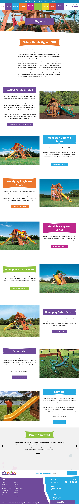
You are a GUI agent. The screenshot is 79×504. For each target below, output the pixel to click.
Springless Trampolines (30, 6)
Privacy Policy (17, 496)
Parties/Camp (45, 6)
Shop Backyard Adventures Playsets (26, 124)
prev (2, 446)
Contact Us (16, 492)
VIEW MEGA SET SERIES (65, 246)
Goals (23, 6)
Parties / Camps (5, 492)
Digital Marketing (26, 503)
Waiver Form (16, 484)
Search (15, 494)
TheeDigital (35, 503)
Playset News (60, 6)
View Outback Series (65, 164)
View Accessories (26, 377)
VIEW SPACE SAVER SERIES (26, 288)
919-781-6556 (74, 6)
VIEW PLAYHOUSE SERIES (25, 206)
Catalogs (16, 482)
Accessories (16, 6)
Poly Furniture (38, 6)
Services (15, 486)
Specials (3, 496)
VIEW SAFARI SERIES (65, 331)
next (76, 446)
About (52, 6)
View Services (65, 422)
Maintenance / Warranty (19, 488)
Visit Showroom (74, 7)
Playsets (8, 6)
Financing (16, 490)
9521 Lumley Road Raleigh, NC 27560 (56, 498)
